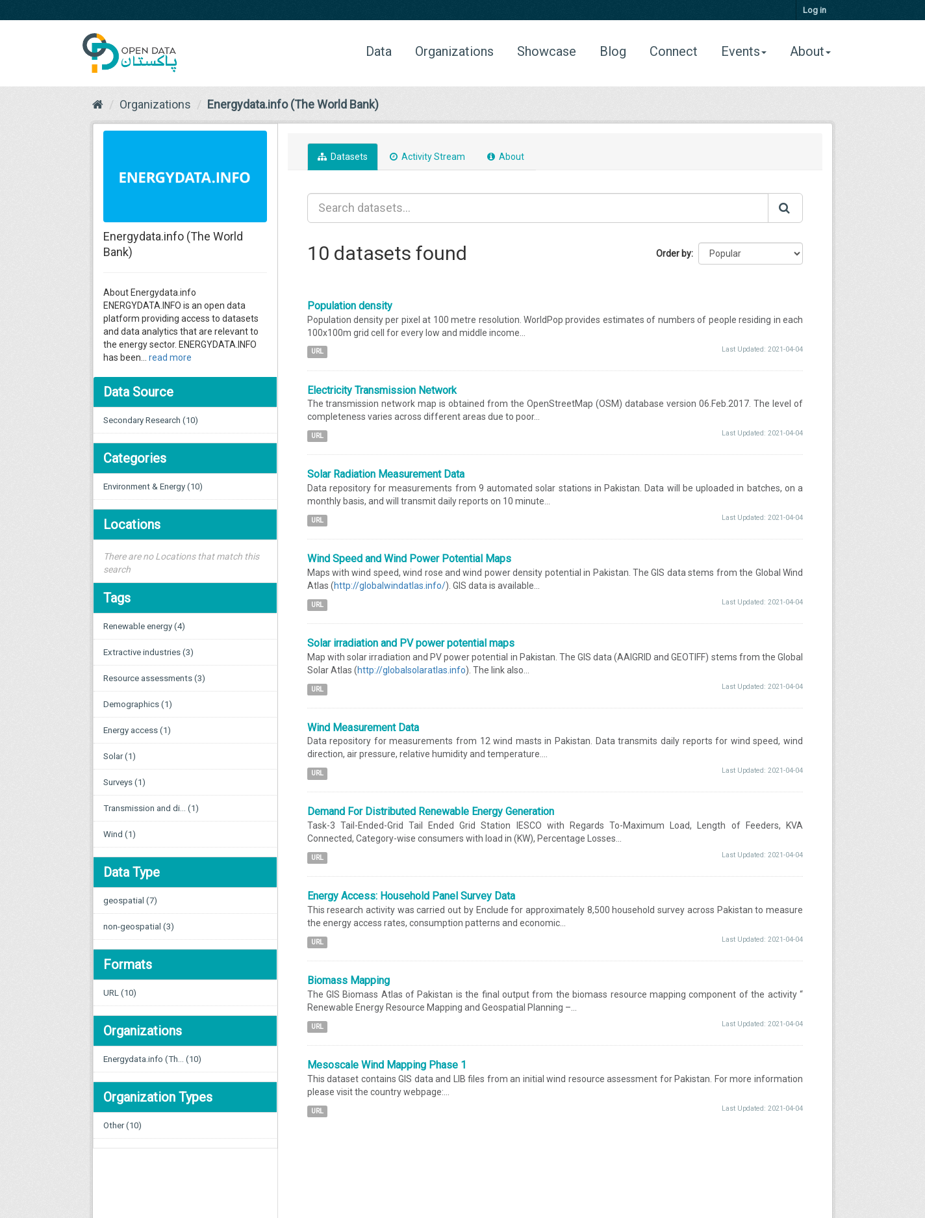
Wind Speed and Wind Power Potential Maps (409, 558)
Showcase (546, 51)
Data (383, 51)
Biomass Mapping (348, 980)
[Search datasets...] (538, 208)
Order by (673, 253)
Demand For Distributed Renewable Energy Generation (430, 811)
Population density (349, 306)
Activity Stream (427, 156)
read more (170, 357)
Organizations (454, 51)
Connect (674, 51)
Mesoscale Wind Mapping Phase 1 (386, 1065)
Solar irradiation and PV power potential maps (410, 643)
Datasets (343, 156)
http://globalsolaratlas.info (411, 670)
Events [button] (744, 51)
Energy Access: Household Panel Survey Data (411, 896)
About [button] (810, 51)
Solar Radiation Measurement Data (385, 474)
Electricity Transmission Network (382, 390)
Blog (613, 51)
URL (317, 352)
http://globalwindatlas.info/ (390, 585)
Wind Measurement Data (363, 727)
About (505, 156)
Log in (814, 10)
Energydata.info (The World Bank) (293, 104)
